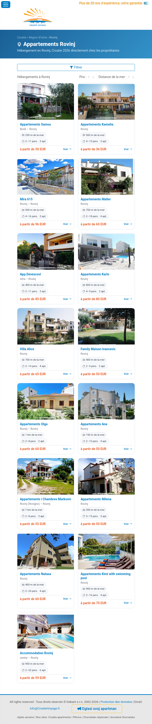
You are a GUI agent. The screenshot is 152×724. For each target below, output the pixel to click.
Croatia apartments (59, 717)
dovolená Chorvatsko (122, 717)
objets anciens (25, 717)
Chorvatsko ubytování (95, 717)
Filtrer (76, 67)
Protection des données (116, 702)
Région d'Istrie (38, 37)
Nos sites (41, 717)
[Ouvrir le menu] (5, 4)
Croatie (21, 37)
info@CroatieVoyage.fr (45, 708)
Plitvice (77, 717)
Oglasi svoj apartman (97, 708)
